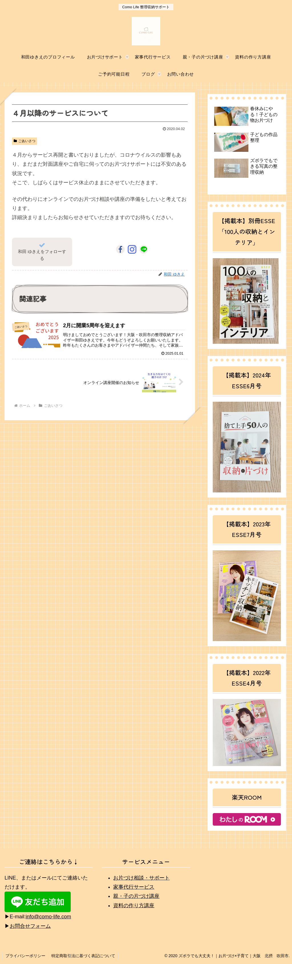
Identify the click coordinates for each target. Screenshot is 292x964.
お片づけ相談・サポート (141, 878)
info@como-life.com (48, 916)
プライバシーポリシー (25, 955)
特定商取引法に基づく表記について (83, 955)
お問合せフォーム (30, 926)
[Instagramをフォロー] (132, 249)
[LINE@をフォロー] (143, 249)
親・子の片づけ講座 (136, 896)
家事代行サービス (133, 887)
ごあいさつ (24, 141)
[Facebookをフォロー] (120, 249)
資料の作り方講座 (133, 905)
